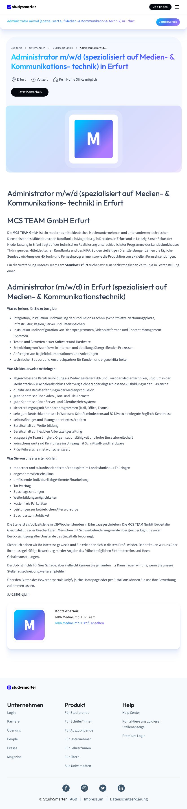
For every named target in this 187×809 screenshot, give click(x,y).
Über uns (14, 730)
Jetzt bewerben (168, 22)
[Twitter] (102, 788)
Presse (12, 748)
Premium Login (133, 735)
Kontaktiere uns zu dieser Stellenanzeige (141, 724)
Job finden (160, 7)
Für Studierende (77, 712)
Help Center (131, 712)
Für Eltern (72, 757)
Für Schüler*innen (78, 721)
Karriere (13, 721)
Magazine (14, 757)
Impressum (93, 799)
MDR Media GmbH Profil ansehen (79, 623)
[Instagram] (84, 788)
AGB (73, 799)
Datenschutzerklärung (129, 799)
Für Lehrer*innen (78, 748)
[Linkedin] (121, 788)
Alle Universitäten (78, 766)
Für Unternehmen (78, 739)
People (12, 739)
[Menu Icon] (177, 7)
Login (11, 712)
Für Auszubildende (79, 730)
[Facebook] (66, 788)
